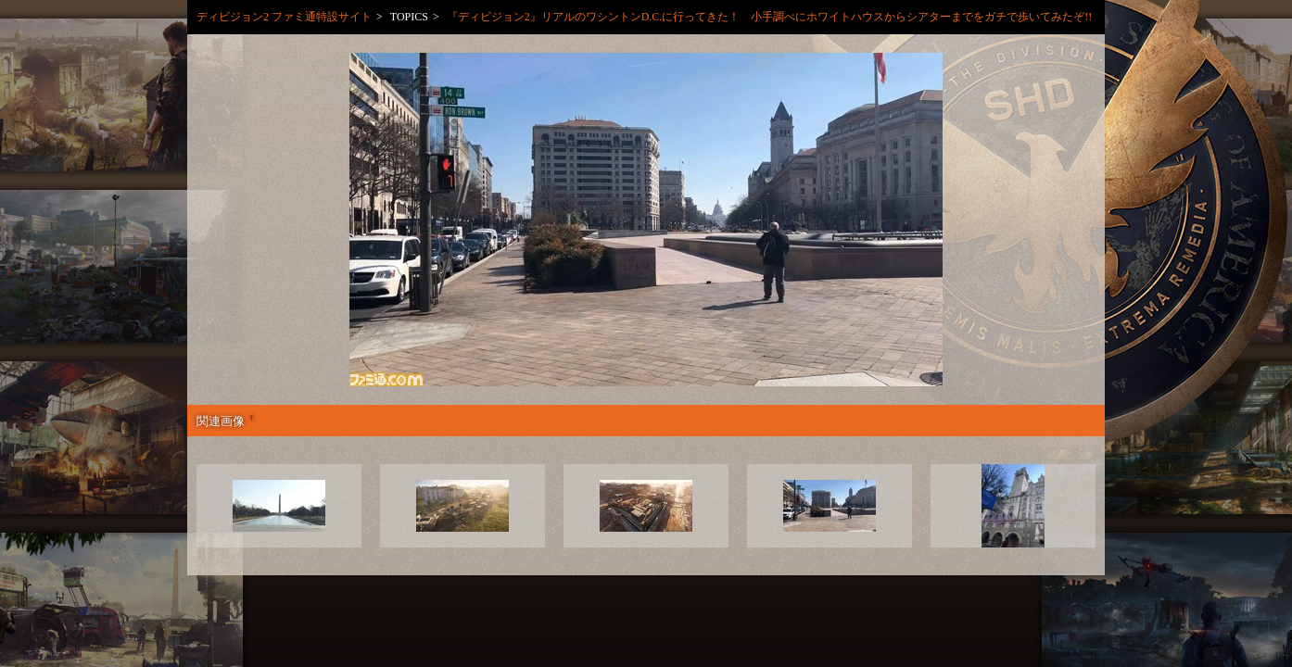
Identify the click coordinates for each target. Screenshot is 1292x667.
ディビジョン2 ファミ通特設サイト (284, 16)
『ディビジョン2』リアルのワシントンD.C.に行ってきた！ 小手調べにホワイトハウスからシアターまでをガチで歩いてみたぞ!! (775, 16)
